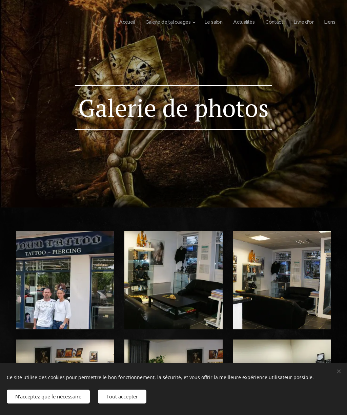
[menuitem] (116, 22)
